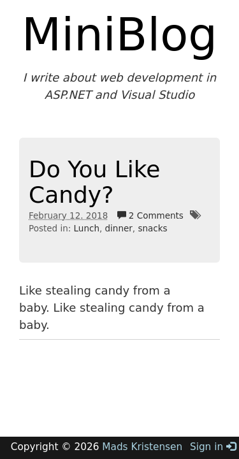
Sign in (213, 447)
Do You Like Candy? (94, 182)
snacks (152, 228)
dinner (119, 228)
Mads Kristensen (142, 447)
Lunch (86, 228)
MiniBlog (119, 34)
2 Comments (150, 215)
